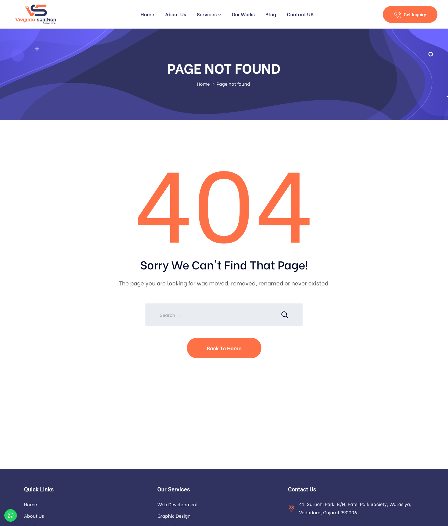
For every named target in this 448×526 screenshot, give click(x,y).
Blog (270, 14)
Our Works (243, 14)
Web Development (177, 504)
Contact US (300, 14)
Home (147, 14)
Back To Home (224, 348)
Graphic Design (174, 515)
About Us (175, 14)
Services (207, 14)
